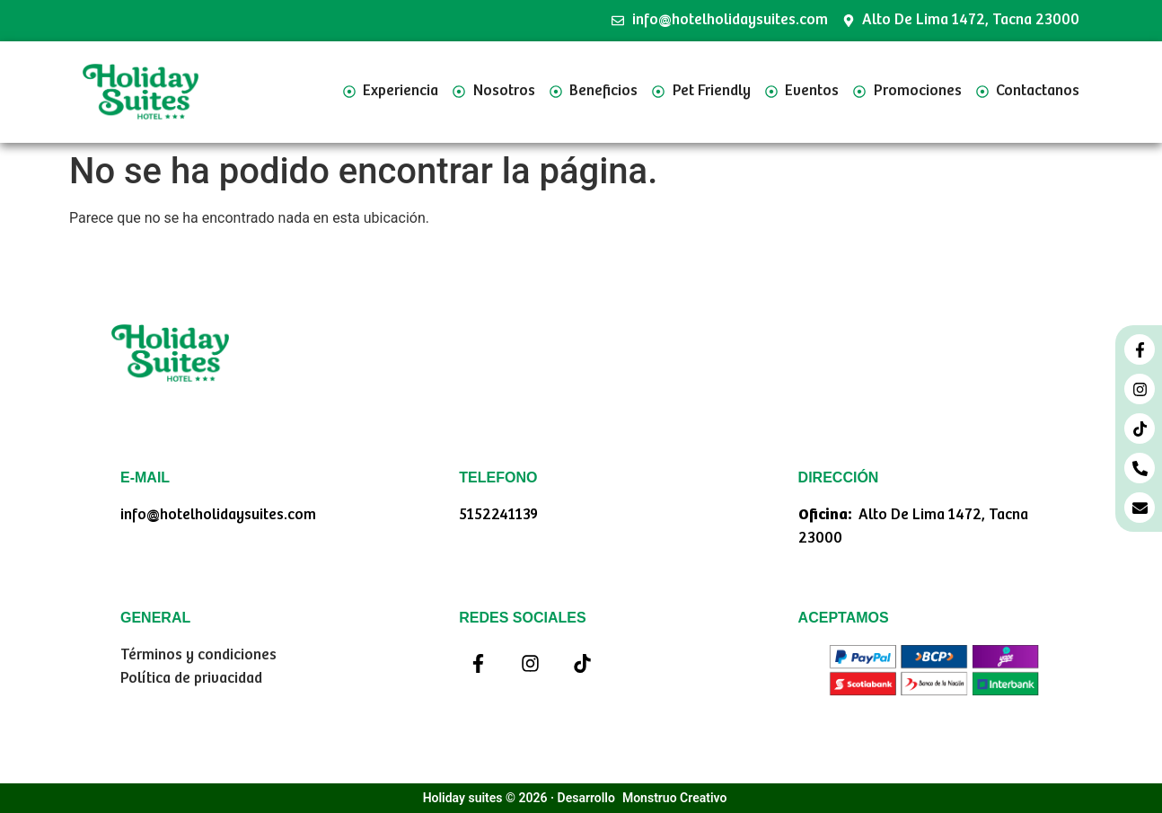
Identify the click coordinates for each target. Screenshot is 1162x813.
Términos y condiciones (198, 655)
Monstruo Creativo (674, 798)
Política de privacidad (191, 678)
